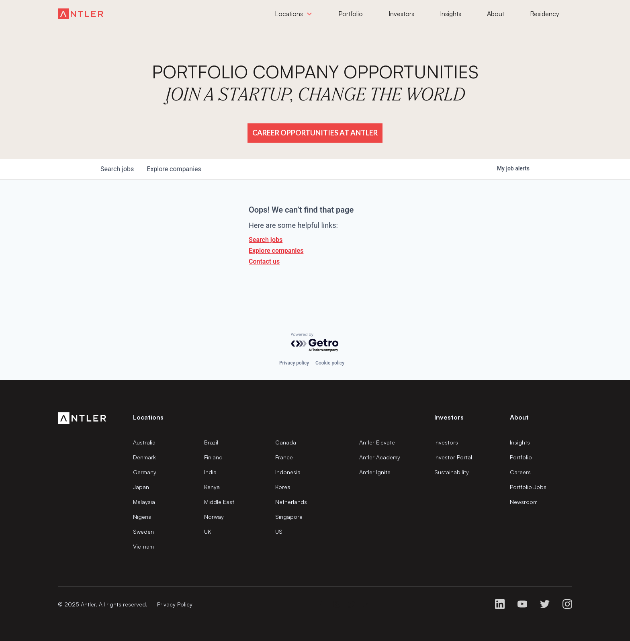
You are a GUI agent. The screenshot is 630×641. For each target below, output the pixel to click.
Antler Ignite (375, 472)
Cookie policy (329, 363)
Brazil (211, 442)
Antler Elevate (377, 442)
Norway (214, 516)
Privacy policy (294, 363)
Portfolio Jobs (528, 486)
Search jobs (265, 240)
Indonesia (288, 472)
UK (207, 531)
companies (174, 169)
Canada (285, 442)
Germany (144, 472)
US (278, 531)
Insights (520, 442)
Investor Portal (453, 457)
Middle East (219, 501)
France (284, 457)
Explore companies (276, 250)
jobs (117, 169)
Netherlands (291, 501)
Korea (282, 486)
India (210, 472)
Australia (144, 442)
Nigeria (142, 516)
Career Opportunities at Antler (315, 132)
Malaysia (144, 501)
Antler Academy (379, 457)
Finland (213, 457)
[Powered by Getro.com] (315, 342)
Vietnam (143, 546)
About (519, 417)
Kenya (212, 486)
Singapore (289, 516)
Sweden (143, 531)
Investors (446, 442)
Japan (141, 486)
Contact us (264, 261)
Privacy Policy (174, 604)
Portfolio (521, 457)
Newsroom (524, 501)
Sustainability (451, 472)
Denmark (144, 457)
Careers (520, 472)
